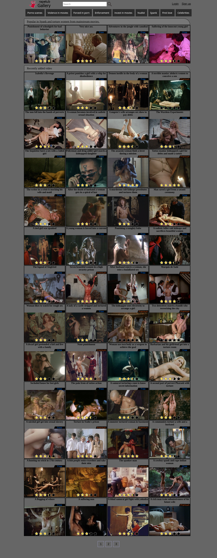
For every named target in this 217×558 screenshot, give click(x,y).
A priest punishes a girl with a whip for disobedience (86, 74)
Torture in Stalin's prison (86, 422)
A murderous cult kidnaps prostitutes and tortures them (128, 191)
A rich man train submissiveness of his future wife (169, 500)
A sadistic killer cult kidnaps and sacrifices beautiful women (169, 229)
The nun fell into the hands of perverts (44, 112)
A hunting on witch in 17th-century (44, 460)
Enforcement (102, 12)
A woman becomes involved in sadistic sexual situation (86, 113)
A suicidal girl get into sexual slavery (44, 422)
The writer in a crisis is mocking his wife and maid (45, 191)
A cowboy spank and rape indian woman (169, 462)
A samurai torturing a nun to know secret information (128, 384)
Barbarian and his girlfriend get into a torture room (169, 345)
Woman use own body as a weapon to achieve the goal (128, 345)
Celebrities (183, 12)
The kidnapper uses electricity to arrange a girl (128, 307)
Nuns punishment (86, 344)
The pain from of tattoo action (86, 383)
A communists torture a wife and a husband (169, 423)
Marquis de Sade (169, 267)
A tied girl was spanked (44, 228)
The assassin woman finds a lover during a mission (128, 152)
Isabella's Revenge (44, 73)
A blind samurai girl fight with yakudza (128, 499)
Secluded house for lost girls (45, 383)
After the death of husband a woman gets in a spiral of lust (86, 191)
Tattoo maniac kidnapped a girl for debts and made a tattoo (169, 152)
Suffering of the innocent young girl (170, 26)
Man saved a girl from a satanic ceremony (170, 191)
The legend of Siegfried (44, 267)
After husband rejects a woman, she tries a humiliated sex (128, 268)
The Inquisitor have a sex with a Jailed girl (44, 152)
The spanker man (128, 460)
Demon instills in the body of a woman (128, 73)
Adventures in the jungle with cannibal (128, 26)
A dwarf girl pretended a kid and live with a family (44, 345)
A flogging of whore (45, 499)
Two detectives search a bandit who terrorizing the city (170, 307)
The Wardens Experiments (169, 112)
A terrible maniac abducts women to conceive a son (169, 74)
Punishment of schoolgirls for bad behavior (44, 28)
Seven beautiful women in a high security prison (86, 268)
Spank (153, 12)
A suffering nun (86, 499)
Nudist (141, 12)
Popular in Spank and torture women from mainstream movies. (63, 21)
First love (167, 12)
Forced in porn (81, 12)
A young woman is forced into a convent (86, 228)
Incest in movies (123, 12)
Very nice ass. (86, 26)
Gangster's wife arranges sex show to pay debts (128, 113)
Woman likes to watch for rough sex (44, 305)
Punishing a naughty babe (128, 228)
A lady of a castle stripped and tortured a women (86, 307)
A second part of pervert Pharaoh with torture (169, 384)
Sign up (186, 3)
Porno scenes (34, 12)
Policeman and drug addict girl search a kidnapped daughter (86, 152)
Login (175, 3)
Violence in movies (58, 12)
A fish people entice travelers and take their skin (86, 462)
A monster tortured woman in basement (128, 422)
